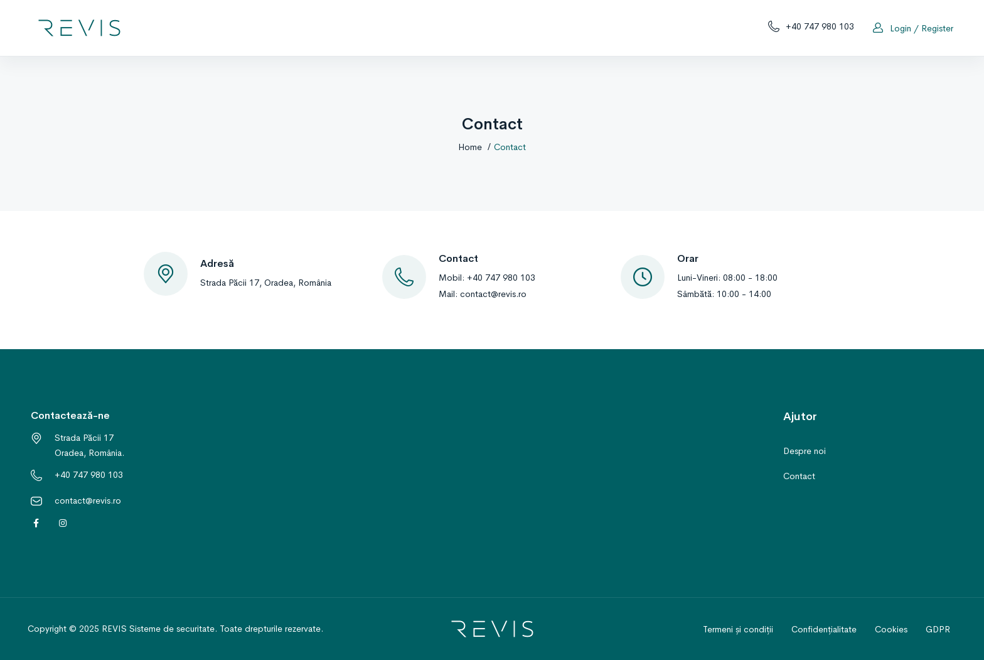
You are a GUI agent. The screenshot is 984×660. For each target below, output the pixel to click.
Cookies (891, 629)
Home (470, 147)
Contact (799, 476)
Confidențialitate (824, 629)
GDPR (938, 629)
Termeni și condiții (738, 629)
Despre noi (804, 451)
